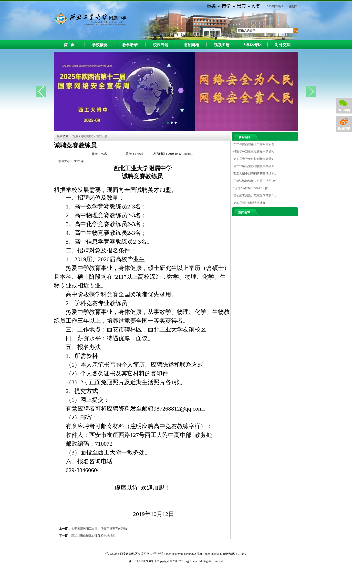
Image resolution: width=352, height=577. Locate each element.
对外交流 (282, 45)
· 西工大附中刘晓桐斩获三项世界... (254, 173)
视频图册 (221, 45)
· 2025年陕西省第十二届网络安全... (254, 144)
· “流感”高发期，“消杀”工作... (251, 188)
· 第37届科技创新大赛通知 (249, 203)
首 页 (69, 45)
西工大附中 (89, 18)
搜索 (295, 30)
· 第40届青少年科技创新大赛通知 (253, 159)
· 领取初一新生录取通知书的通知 (253, 151)
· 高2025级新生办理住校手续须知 (253, 166)
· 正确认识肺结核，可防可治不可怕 (254, 181)
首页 (75, 136)
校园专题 (160, 45)
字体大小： (65, 161)
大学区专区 (252, 45)
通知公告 (102, 136)
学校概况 (99, 45)
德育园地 (191, 45)
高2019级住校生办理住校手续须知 (93, 535)
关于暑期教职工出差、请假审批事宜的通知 (99, 528)
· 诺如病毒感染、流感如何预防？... (254, 195)
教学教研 (130, 45)
